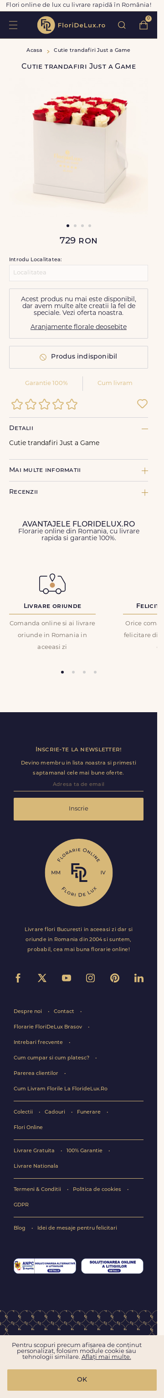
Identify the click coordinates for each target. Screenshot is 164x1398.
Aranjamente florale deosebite (79, 327)
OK (82, 1380)
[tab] (62, 672)
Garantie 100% (46, 383)
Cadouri (56, 1112)
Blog (20, 1228)
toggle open (13, 25)
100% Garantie (85, 1151)
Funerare (89, 1112)
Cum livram (115, 383)
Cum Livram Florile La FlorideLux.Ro (61, 1089)
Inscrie (78, 809)
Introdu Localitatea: (35, 260)
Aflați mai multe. (106, 1357)
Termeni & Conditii (38, 1189)
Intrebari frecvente (39, 1042)
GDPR (21, 1205)
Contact (65, 1011)
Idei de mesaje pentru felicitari (77, 1228)
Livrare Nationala (36, 1166)
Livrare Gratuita (35, 1151)
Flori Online (28, 1127)
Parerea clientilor (37, 1073)
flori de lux (71, 25)
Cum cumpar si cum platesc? (52, 1058)
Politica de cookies (98, 1189)
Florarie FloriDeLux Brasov (48, 1027)
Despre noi (28, 1011)
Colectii (24, 1112)
